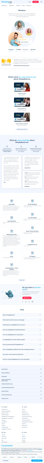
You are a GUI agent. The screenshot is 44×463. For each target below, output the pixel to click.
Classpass (3, 405)
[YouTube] (32, 287)
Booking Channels (5, 398)
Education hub (24, 410)
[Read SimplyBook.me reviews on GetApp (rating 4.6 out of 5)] (18, 50)
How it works (4, 423)
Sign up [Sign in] (35, 1)
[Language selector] (41, 2)
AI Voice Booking (5, 412)
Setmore (3, 408)
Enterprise (24, 396)
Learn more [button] (5, 460)
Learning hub (24, 412)
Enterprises (5, 5)
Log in (29, 1)
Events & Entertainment (7, 379)
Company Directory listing (27, 401)
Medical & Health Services (7, 368)
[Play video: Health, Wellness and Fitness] (22, 102)
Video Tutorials (4, 427)
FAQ (2, 425)
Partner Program (25, 437)
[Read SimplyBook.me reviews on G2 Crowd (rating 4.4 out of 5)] (33, 50)
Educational (4, 361)
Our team (24, 423)
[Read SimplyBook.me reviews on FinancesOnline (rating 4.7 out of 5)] (25, 50)
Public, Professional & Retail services (6, 365)
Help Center (4, 421)
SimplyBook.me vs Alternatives (7, 403)
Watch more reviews (21, 114)
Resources (29, 5)
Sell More (3, 410)
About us (23, 421)
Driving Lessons (5, 383)
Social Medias (4, 406)
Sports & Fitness (5, 376)
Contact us (27, 282)
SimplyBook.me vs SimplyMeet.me (8, 401)
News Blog (24, 428)
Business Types (25, 398)
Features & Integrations (6, 396)
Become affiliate (25, 432)
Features (18, 5)
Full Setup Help (25, 403)
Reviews (23, 419)
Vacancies (24, 427)
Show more (22, 265)
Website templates (5, 399)
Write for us (24, 430)
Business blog (4, 428)
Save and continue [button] (37, 460)
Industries (12, 5)
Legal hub (24, 408)
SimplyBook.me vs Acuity (6, 414)
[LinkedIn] (29, 287)
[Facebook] (22, 287)
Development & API (25, 399)
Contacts (23, 425)
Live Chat (3, 419)
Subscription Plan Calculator (27, 406)
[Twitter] (26, 287)
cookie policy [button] (30, 450)
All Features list (4, 394)
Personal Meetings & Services (8, 372)
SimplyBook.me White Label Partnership (29, 439)
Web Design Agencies (26, 434)
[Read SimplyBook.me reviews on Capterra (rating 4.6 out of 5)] (11, 50)
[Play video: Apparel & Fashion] (12, 87)
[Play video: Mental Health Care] (32, 87)
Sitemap (3, 430)
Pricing (23, 5)
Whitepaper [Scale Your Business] (24, 435)
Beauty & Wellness (6, 357)
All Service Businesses (26, 405)
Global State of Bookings (26, 441)
